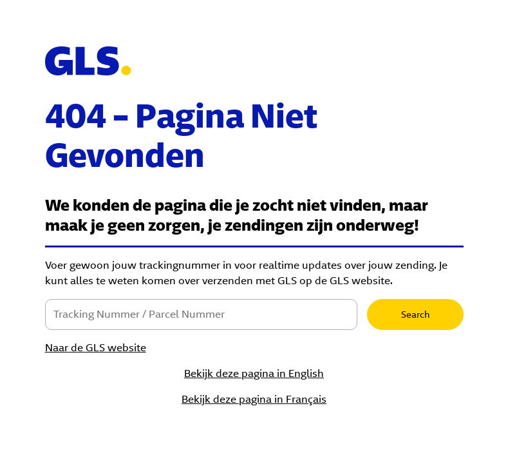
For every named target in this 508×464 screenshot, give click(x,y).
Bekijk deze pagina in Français (254, 399)
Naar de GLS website (95, 347)
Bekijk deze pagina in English (254, 373)
